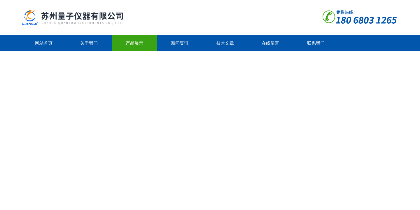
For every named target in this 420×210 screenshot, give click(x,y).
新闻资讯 (179, 43)
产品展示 (134, 43)
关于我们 (89, 43)
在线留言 (270, 43)
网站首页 (43, 43)
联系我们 (316, 43)
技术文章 (225, 43)
